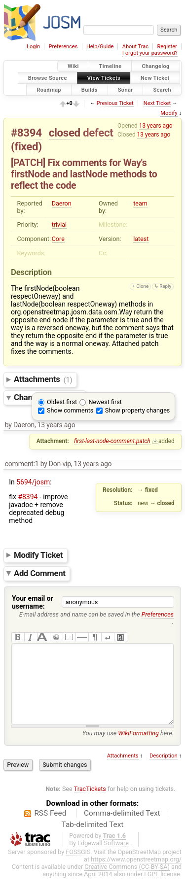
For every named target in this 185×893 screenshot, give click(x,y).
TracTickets (90, 803)
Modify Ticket (38, 555)
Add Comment (40, 573)
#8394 (26, 132)
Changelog (155, 66)
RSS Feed (50, 828)
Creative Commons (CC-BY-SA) (127, 881)
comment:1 (22, 464)
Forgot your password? (150, 53)
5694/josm (33, 482)
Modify (168, 113)
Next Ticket (157, 103)
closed (64, 132)
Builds (89, 89)
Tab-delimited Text (93, 839)
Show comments (70, 410)
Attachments (43, 379)
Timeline (110, 66)
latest (140, 238)
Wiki (73, 66)
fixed (26, 146)
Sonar (125, 89)
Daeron (62, 203)
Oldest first (62, 402)
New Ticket (155, 77)
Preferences (63, 46)
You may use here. (128, 748)
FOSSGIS (78, 866)
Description (163, 770)
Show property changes (137, 410)
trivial (59, 224)
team (140, 203)
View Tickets (103, 77)
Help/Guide (99, 46)
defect (98, 132)
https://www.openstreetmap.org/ (136, 874)
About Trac (135, 46)
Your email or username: (32, 602)
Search (162, 89)
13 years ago (156, 125)
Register (167, 46)
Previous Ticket (115, 103)
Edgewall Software (103, 857)
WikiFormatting (138, 748)
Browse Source (47, 77)
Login (33, 46)
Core (58, 238)
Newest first (104, 402)
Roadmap (49, 89)
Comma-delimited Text (122, 828)
